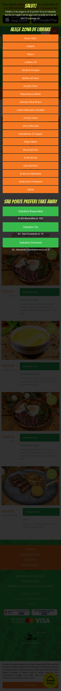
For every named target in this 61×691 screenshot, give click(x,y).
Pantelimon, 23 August (30, 135)
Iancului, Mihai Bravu (30, 103)
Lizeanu (31, 47)
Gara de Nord (30, 166)
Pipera (30, 55)
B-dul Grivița (30, 158)
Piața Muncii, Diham (30, 95)
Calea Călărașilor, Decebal (30, 111)
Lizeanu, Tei (31, 63)
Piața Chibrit (30, 142)
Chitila (30, 190)
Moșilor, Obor (30, 87)
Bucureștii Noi (30, 150)
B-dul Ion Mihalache (30, 174)
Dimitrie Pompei (30, 71)
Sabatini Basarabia (30, 212)
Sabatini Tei (30, 227)
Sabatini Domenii (31, 243)
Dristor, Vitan (31, 119)
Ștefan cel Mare (30, 79)
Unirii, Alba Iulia (31, 126)
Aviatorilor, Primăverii (30, 182)
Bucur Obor (30, 39)
